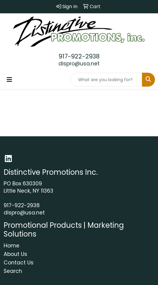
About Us (15, 254)
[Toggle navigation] (9, 79)
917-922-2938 (79, 56)
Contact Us (19, 262)
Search (13, 271)
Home (11, 245)
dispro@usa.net (79, 63)
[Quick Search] (106, 80)
